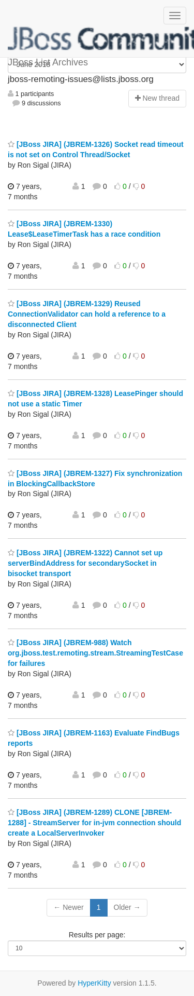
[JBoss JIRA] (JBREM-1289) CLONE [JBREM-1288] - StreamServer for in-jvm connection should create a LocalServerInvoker (94, 822)
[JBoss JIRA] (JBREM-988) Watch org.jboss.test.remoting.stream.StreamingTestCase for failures (95, 652)
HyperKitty (94, 983)
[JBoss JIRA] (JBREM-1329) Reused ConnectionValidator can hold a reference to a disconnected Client (87, 314)
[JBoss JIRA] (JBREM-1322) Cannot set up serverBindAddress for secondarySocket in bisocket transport (85, 563)
